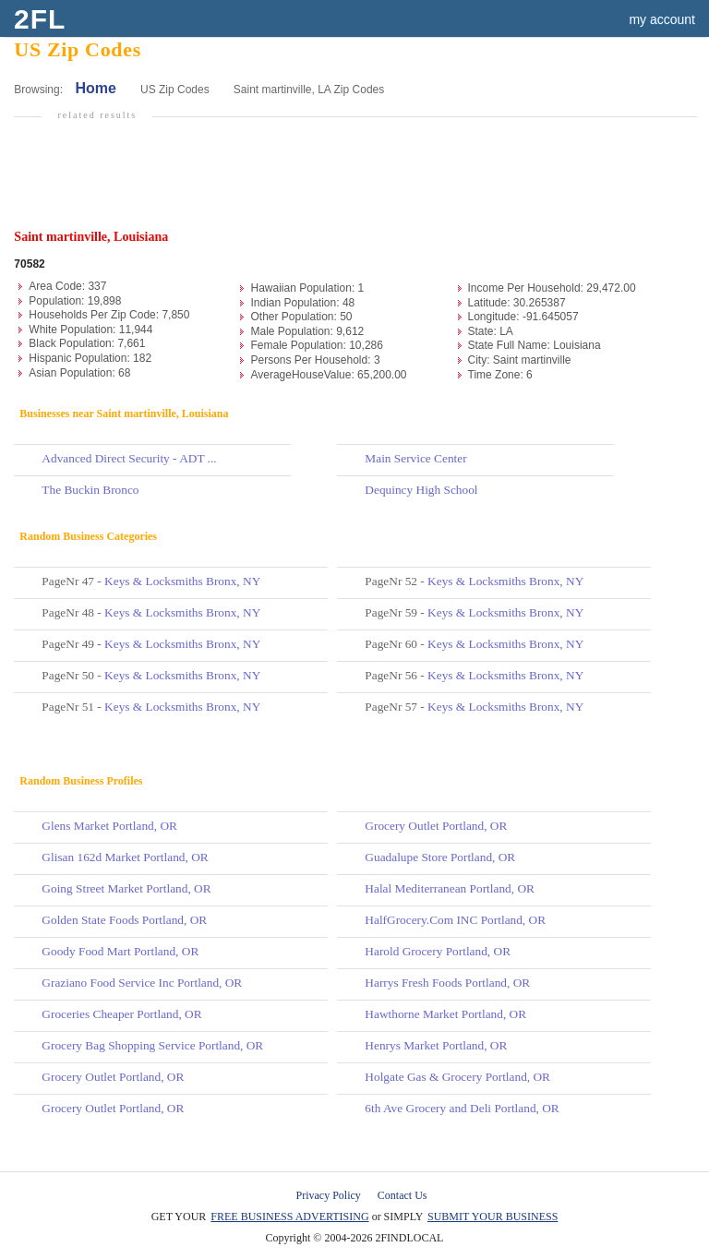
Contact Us (402, 1195)
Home (95, 88)
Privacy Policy (328, 1195)
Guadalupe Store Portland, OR (440, 857)
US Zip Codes (175, 89)
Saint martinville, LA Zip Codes (309, 89)
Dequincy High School (421, 490)
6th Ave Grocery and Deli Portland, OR (462, 1108)
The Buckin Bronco (90, 490)
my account (662, 19)
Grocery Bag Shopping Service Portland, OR (152, 1045)
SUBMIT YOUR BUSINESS (492, 1216)
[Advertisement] (359, 181)
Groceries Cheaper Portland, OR (121, 1014)
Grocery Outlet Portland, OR (113, 1077)
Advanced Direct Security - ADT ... (129, 458)
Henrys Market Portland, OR (436, 1045)
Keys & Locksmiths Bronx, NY (182, 581)
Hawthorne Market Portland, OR (445, 1014)
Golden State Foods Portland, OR (124, 920)
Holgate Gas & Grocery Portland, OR (457, 1077)
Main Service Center (415, 458)
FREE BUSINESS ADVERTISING (289, 1216)
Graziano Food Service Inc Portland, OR (142, 982)
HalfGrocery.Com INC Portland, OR (455, 920)
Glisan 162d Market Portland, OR (125, 857)
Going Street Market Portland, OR (126, 888)
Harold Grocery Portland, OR (438, 951)
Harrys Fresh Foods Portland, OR (447, 982)
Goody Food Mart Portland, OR (120, 951)
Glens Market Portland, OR (109, 826)
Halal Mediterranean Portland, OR (450, 888)
